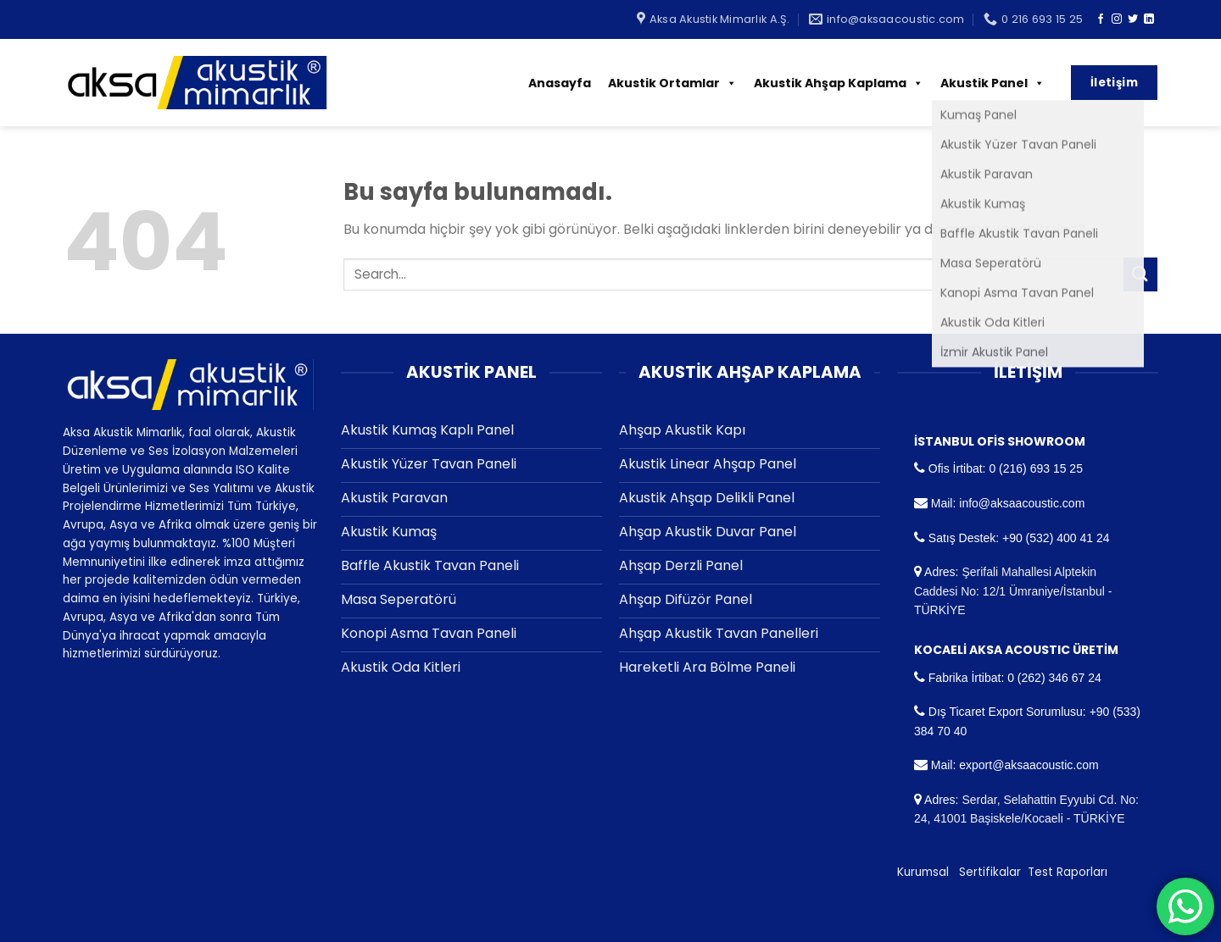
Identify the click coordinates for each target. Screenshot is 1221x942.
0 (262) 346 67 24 (1054, 677)
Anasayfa (559, 83)
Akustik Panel (992, 83)
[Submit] (1140, 274)
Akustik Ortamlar (672, 83)
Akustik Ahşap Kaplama (838, 83)
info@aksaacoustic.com (1021, 503)
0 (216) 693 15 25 (1036, 468)
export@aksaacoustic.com (1028, 765)
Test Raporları (1067, 872)
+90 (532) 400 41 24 (1056, 538)
